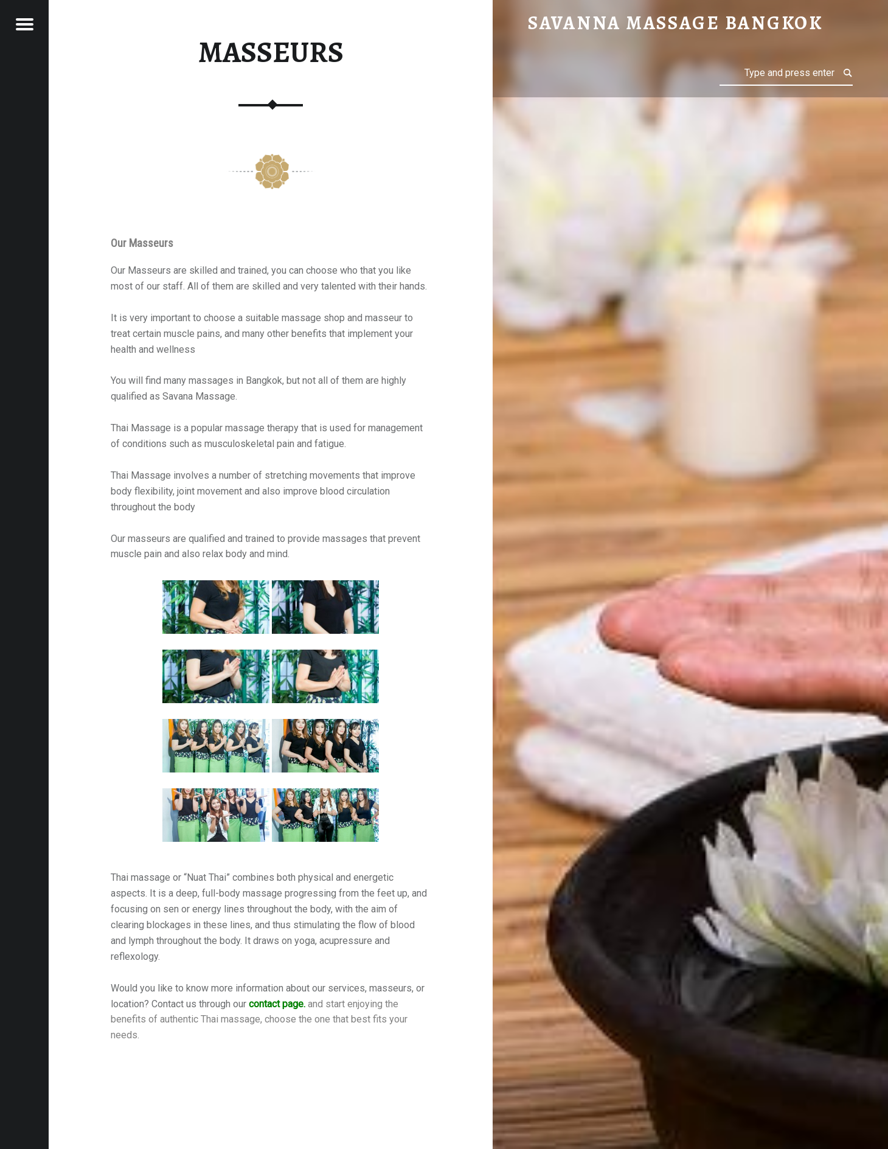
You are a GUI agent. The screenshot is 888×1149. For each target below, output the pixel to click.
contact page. (277, 1004)
